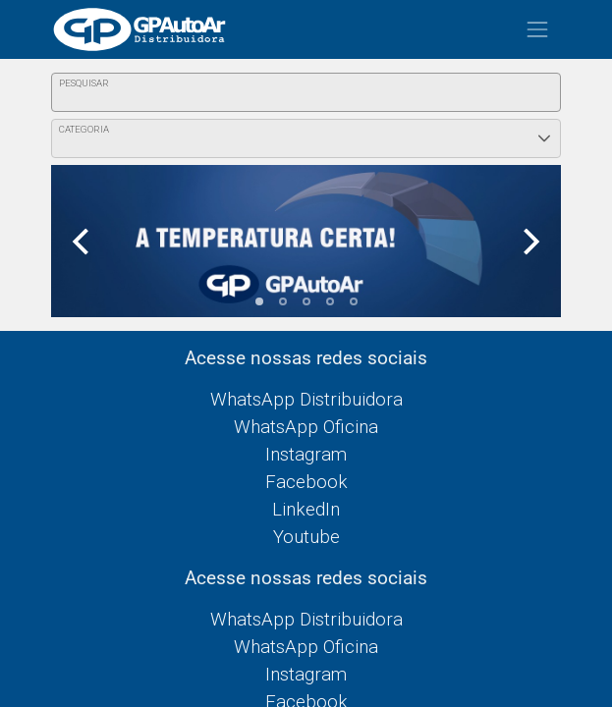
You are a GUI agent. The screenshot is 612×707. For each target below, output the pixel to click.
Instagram (306, 454)
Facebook (306, 482)
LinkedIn (306, 509)
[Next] (529, 241)
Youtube (306, 537)
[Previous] (83, 241)
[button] (544, 138)
